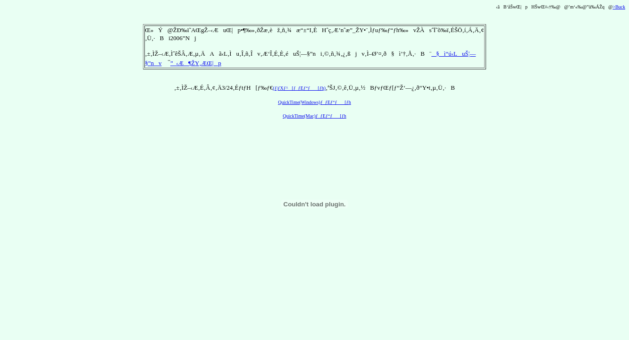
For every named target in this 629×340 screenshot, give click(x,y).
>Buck (618, 6)
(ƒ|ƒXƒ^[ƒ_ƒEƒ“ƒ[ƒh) (299, 88)
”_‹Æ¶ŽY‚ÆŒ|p (195, 63)
